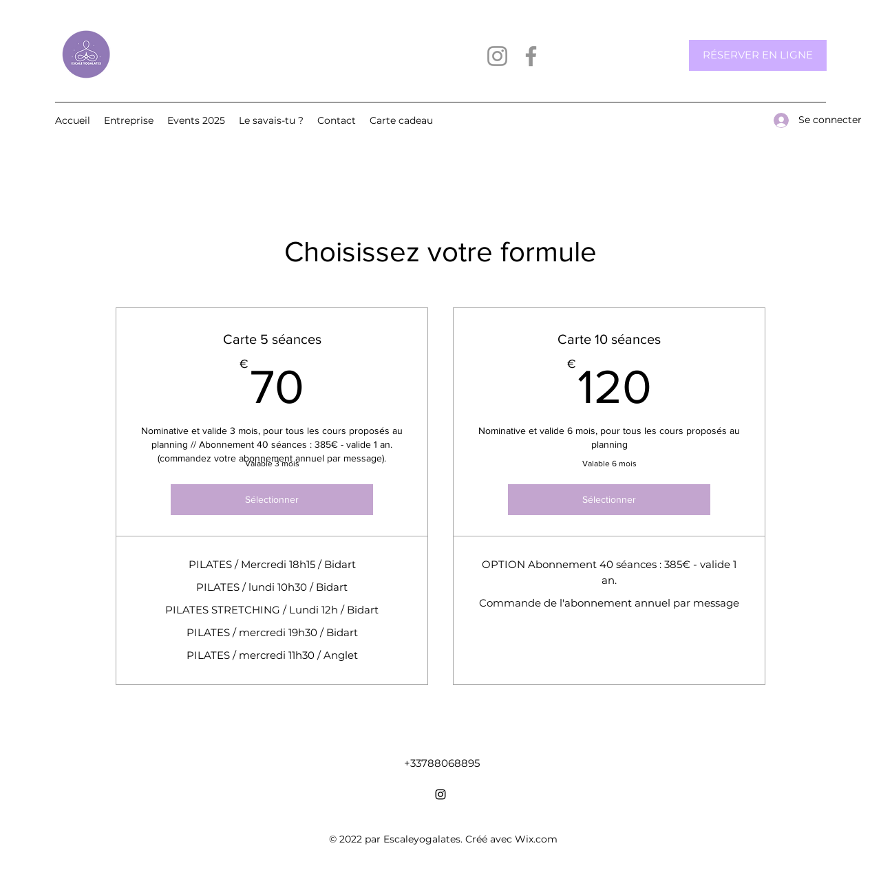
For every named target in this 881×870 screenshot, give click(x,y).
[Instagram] (497, 56)
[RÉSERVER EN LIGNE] (758, 55)
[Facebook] (531, 56)
